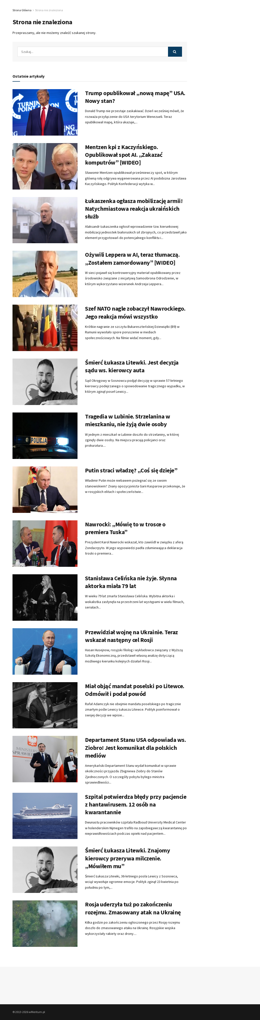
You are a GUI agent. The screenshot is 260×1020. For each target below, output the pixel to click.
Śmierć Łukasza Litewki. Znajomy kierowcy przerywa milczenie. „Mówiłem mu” (127, 858)
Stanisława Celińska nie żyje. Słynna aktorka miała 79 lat (131, 582)
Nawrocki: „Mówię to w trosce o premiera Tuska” (125, 528)
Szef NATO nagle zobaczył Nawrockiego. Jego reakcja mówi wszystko (135, 312)
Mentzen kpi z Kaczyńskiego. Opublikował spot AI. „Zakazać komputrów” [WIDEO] (123, 154)
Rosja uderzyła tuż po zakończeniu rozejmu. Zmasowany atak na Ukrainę (133, 908)
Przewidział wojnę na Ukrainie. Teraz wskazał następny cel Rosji (131, 636)
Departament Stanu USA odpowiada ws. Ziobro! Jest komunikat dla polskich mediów (135, 747)
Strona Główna (22, 10)
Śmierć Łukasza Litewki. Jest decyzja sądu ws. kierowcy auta (131, 366)
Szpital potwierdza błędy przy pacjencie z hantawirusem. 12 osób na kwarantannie (135, 804)
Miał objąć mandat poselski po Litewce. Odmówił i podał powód (134, 690)
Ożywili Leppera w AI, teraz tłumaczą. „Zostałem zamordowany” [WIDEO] (132, 258)
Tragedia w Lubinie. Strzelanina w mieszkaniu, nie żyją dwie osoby (127, 420)
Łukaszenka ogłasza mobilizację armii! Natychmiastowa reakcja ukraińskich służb (133, 208)
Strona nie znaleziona (49, 10)
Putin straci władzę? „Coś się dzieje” (131, 470)
